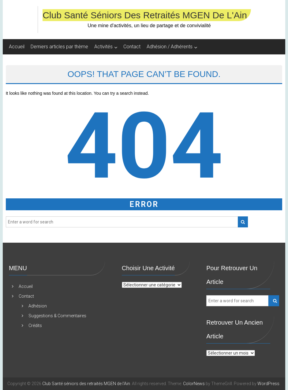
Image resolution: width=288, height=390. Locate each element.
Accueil (16, 47)
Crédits (35, 325)
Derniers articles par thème (59, 47)
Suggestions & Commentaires (57, 315)
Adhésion (37, 306)
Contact (131, 47)
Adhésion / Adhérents (170, 47)
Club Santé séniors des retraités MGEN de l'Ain (145, 15)
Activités (103, 47)
